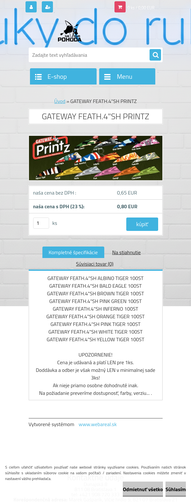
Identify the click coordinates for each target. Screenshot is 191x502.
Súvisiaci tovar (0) (94, 264)
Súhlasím (175, 489)
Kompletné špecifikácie (73, 252)
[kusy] (41, 223)
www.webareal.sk (97, 424)
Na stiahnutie (126, 252)
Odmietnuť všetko (143, 489)
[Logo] (72, 31)
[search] (155, 55)
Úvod (59, 101)
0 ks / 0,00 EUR (141, 7)
